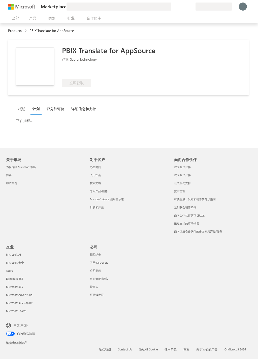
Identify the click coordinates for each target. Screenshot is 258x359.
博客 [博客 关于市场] (9, 175)
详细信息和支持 (83, 108)
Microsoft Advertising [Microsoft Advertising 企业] (19, 295)
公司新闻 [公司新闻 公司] (95, 270)
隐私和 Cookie (148, 349)
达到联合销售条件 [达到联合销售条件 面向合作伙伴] (185, 207)
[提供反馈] (173, 6)
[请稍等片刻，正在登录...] (243, 7)
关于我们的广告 (206, 349)
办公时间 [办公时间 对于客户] (95, 167)
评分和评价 (55, 108)
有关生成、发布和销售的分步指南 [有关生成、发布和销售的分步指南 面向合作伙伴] (195, 199)
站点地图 (105, 349)
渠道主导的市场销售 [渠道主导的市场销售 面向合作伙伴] (186, 223)
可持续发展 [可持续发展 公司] (97, 295)
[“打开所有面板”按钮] (14, 18)
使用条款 (171, 349)
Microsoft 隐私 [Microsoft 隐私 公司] (99, 279)
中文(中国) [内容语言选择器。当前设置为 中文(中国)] (21, 325)
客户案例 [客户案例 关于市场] (11, 183)
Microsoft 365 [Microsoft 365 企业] (14, 287)
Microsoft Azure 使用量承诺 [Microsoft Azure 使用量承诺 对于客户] (107, 199)
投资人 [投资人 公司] (94, 287)
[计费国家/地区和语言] (214, 7)
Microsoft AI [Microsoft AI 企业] (13, 254)
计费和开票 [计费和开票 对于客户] (97, 207)
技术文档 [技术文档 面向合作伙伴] (179, 191)
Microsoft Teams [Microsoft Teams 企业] (16, 311)
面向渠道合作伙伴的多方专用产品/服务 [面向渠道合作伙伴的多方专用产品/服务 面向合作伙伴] (198, 231)
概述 (21, 108)
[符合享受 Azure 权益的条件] (82, 71)
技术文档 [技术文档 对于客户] (95, 183)
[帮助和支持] (179, 6)
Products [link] (15, 30)
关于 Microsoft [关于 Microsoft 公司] (99, 262)
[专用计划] (191, 6)
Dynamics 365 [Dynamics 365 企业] (14, 279)
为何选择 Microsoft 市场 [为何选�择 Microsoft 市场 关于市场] (21, 167)
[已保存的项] (185, 6)
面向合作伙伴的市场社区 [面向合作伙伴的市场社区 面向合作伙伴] (189, 215)
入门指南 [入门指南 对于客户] (95, 175)
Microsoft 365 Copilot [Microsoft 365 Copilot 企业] (19, 303)
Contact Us (125, 349)
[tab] (23, 108)
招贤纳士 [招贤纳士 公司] (95, 254)
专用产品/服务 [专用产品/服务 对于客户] (99, 191)
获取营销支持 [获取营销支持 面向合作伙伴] (182, 183)
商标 (186, 349)
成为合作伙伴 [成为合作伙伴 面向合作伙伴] (182, 167)
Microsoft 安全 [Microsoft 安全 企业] (15, 262)
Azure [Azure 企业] (9, 270)
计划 (36, 108)
